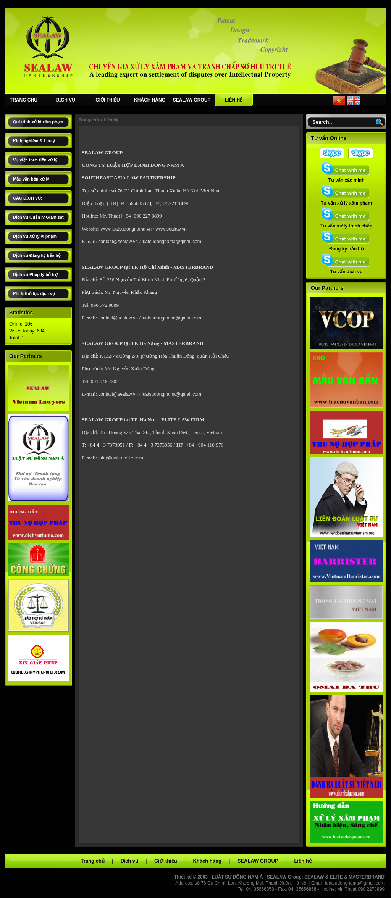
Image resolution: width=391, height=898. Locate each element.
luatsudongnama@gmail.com (355, 883)
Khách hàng (207, 861)
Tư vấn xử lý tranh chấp (346, 224)
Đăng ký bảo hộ (346, 247)
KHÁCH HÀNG (149, 100)
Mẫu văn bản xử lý (31, 179)
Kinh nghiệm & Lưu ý (34, 141)
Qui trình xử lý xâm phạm (38, 121)
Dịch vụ (129, 861)
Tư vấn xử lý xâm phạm (346, 201)
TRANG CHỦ (23, 100)
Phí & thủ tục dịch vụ (34, 293)
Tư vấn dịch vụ (346, 269)
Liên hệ (110, 120)
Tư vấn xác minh (346, 178)
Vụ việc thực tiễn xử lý (35, 160)
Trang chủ (89, 120)
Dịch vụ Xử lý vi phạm (35, 236)
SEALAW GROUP (192, 100)
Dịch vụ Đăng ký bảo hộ (37, 255)
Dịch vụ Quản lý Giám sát (38, 217)
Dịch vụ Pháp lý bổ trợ (35, 274)
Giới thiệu (165, 861)
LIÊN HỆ (233, 100)
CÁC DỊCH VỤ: (27, 198)
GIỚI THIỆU (107, 100)
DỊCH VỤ (65, 100)
